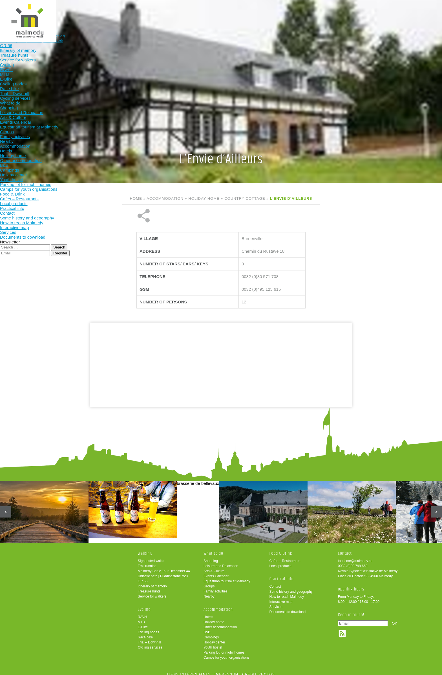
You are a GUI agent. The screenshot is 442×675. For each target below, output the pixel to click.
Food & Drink (302, 13)
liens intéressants (189, 670)
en (420, 9)
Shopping (211, 557)
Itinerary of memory (152, 582)
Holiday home (203, 198)
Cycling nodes (148, 628)
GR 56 (143, 577)
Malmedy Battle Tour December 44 (164, 567)
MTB (141, 618)
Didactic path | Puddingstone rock (163, 572)
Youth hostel (213, 643)
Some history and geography (290, 588)
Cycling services (150, 643)
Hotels (208, 613)
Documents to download (287, 608)
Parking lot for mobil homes (224, 648)
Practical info (339, 13)
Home (136, 198)
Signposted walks (151, 557)
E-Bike (143, 623)
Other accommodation (220, 623)
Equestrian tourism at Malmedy (227, 577)
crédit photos (258, 670)
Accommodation (265, 13)
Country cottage (244, 198)
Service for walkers (152, 592)
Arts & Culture (214, 567)
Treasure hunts (149, 587)
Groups (209, 582)
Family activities (215, 587)
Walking (154, 13)
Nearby (209, 592)
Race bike (145, 633)
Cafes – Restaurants (284, 557)
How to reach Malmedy (286, 593)
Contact (275, 583)
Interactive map (280, 598)
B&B (207, 628)
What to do (228, 13)
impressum (226, 670)
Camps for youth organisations (226, 654)
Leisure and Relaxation (221, 562)
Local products (280, 562)
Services (275, 603)
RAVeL (143, 613)
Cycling (191, 13)
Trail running (147, 562)
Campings (211, 633)
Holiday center (214, 638)
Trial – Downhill (149, 638)
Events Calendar (216, 572)
